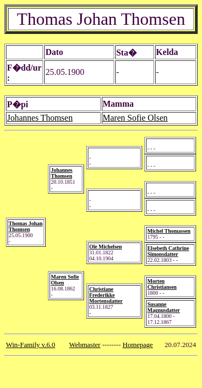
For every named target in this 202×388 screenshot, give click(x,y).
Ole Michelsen (105, 247)
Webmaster (84, 345)
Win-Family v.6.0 (30, 345)
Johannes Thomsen (40, 117)
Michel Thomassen (168, 231)
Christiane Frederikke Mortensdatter (105, 295)
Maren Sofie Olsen (135, 117)
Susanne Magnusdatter (163, 307)
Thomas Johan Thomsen (26, 226)
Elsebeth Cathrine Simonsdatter (168, 251)
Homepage (138, 345)
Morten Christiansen (161, 284)
